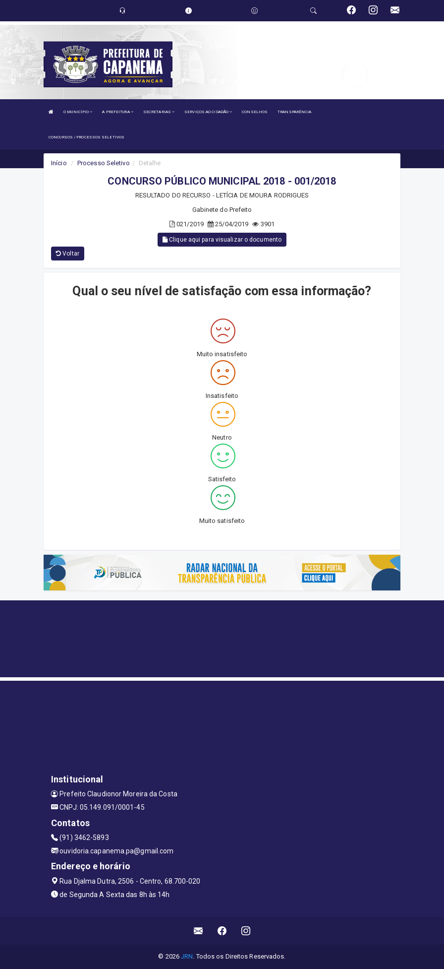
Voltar (67, 253)
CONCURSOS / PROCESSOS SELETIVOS (86, 137)
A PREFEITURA (117, 112)
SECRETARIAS (158, 112)
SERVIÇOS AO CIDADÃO (208, 112)
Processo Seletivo (103, 163)
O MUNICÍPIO (77, 112)
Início (59, 163)
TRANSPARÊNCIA (294, 112)
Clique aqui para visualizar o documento (222, 239)
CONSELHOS (255, 112)
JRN (187, 956)
